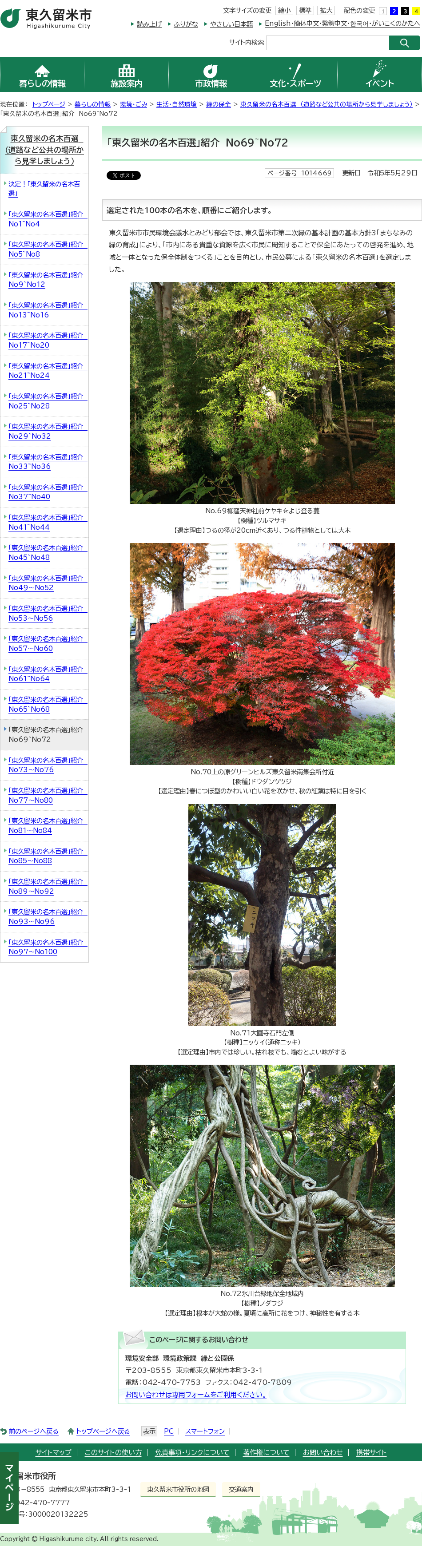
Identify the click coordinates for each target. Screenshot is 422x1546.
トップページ (48, 104)
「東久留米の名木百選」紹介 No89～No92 (48, 886)
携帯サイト (371, 1452)
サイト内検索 (246, 42)
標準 (305, 10)
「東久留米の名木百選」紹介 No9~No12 (48, 280)
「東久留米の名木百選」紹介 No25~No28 (48, 401)
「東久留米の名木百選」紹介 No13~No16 (48, 310)
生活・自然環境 (176, 104)
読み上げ (149, 24)
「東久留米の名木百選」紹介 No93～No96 (48, 916)
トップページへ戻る (103, 1431)
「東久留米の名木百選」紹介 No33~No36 (48, 462)
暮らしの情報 (93, 104)
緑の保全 (218, 104)
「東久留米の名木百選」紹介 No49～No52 (48, 583)
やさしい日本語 (231, 24)
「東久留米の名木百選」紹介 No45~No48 (48, 552)
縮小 (284, 10)
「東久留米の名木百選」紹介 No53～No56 (48, 613)
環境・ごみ (133, 104)
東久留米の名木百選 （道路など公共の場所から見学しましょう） (326, 104)
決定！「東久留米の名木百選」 (44, 189)
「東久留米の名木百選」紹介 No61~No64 (48, 674)
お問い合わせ (323, 1452)
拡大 (326, 10)
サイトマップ (54, 1452)
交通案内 (241, 1489)
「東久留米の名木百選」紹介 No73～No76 (48, 765)
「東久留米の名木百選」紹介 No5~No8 (48, 249)
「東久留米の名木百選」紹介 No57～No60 (48, 643)
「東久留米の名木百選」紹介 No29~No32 (48, 431)
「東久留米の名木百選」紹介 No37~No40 (48, 492)
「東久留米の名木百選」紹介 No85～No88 (48, 856)
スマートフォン (205, 1431)
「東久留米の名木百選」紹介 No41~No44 (48, 522)
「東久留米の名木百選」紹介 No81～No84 (48, 825)
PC (169, 1431)
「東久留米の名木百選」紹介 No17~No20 (48, 340)
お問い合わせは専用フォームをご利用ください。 (196, 1394)
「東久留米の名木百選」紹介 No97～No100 (48, 947)
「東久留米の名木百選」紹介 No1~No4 (48, 219)
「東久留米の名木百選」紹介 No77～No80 (48, 795)
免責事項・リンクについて (192, 1452)
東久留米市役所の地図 (178, 1489)
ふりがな (186, 24)
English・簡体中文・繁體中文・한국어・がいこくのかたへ (342, 23)
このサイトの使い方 (113, 1452)
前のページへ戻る (34, 1431)
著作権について (266, 1452)
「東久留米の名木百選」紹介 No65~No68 (48, 704)
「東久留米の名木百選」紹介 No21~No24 (48, 371)
